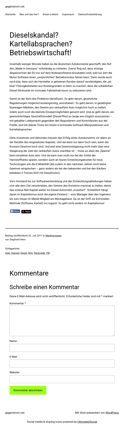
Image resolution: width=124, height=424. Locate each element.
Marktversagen (54, 235)
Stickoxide (39, 253)
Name (13, 341)
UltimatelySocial (87, 421)
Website (14, 372)
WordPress (112, 412)
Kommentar (18, 303)
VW (48, 253)
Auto (7, 253)
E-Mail (13, 356)
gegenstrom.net (15, 6)
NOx (30, 253)
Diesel (24, 253)
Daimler (15, 253)
